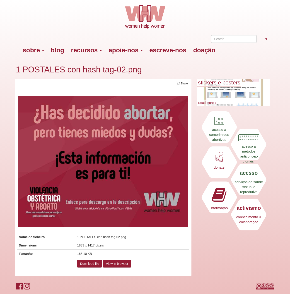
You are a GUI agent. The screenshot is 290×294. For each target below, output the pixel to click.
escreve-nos (167, 50)
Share (182, 83)
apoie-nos (126, 50)
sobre (33, 50)
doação (204, 50)
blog (57, 50)
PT (268, 41)
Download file (89, 263)
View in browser (117, 263)
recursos (86, 50)
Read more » (207, 103)
